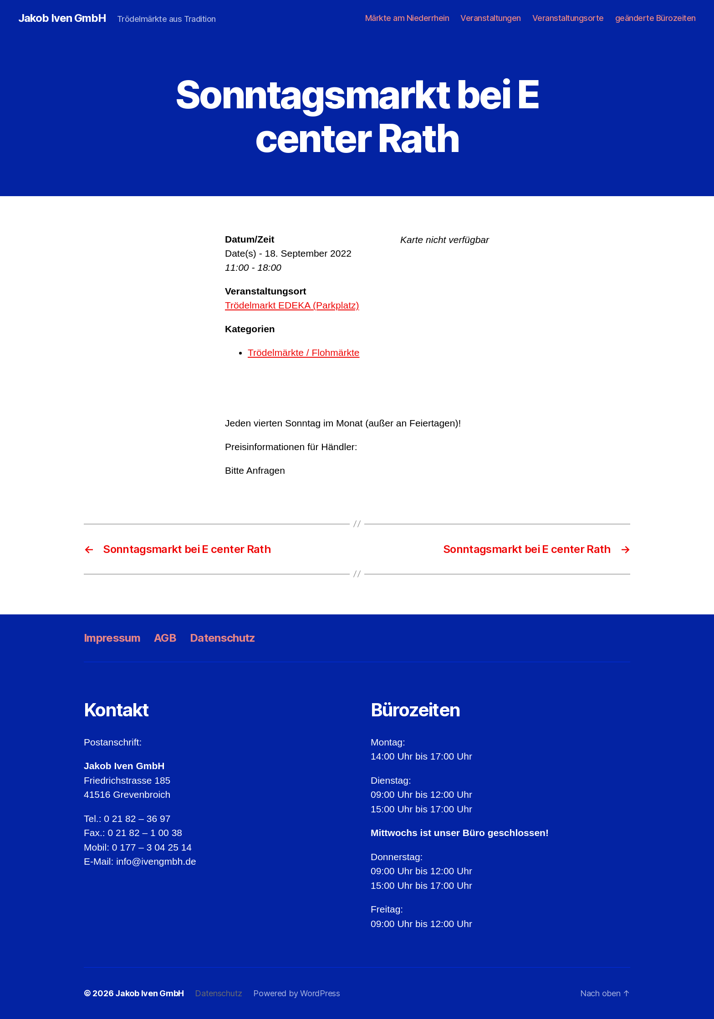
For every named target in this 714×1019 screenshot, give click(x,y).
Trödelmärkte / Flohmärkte (303, 352)
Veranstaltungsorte (568, 18)
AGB (165, 637)
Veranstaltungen (490, 18)
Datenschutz (222, 637)
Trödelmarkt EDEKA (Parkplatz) (292, 305)
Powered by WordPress (296, 993)
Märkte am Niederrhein (407, 18)
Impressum (112, 637)
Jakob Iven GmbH (62, 18)
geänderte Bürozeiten (655, 18)
